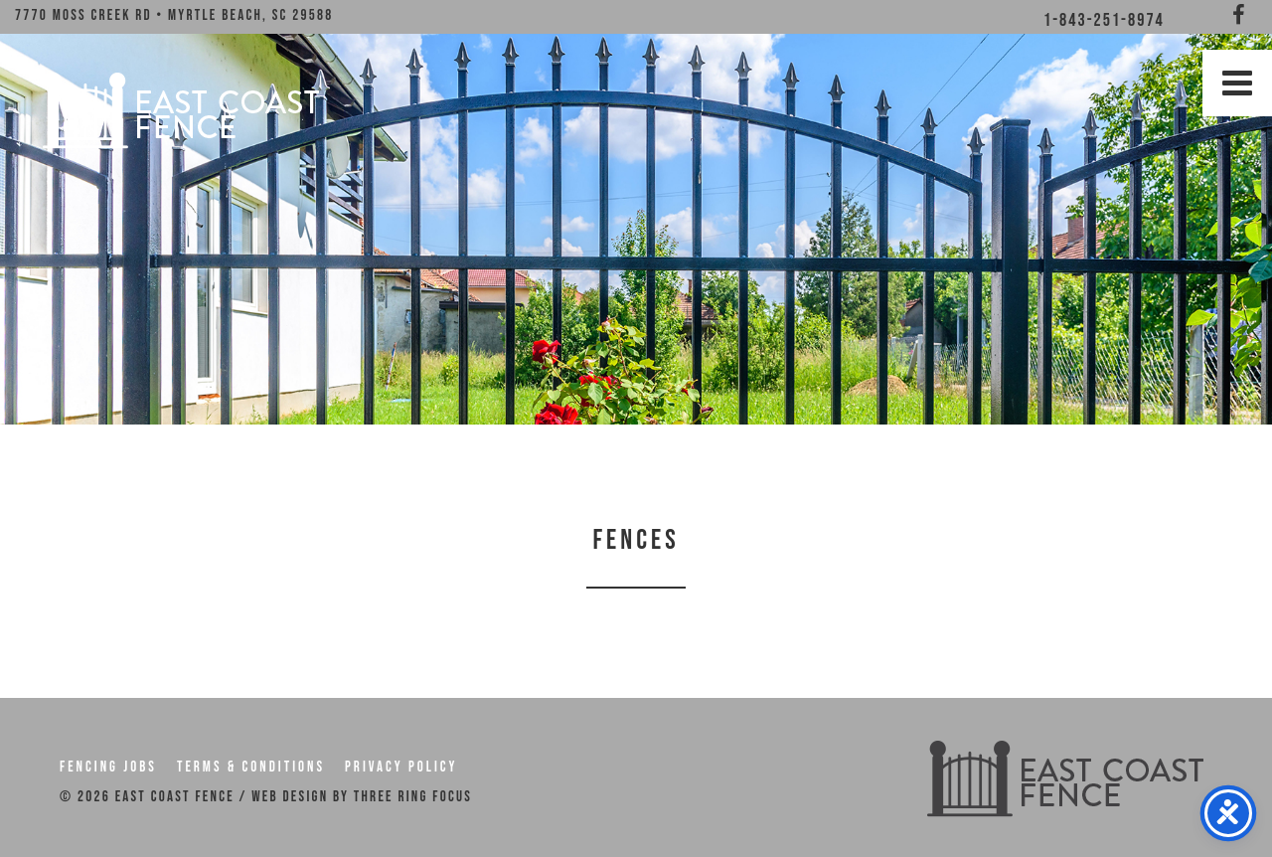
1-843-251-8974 (1104, 20)
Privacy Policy (401, 767)
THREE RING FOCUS (413, 796)
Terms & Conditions (251, 767)
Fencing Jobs (108, 767)
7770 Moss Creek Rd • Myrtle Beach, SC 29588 (174, 15)
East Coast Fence (179, 109)
